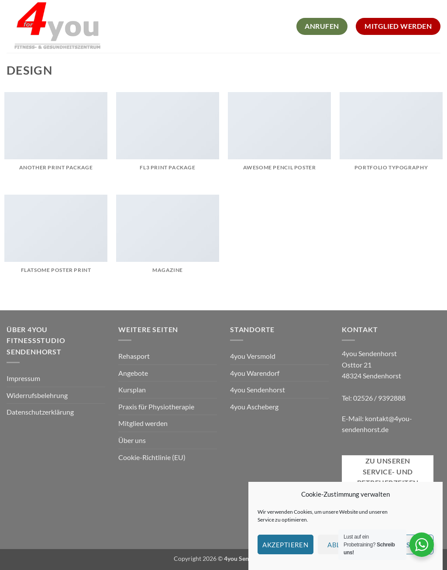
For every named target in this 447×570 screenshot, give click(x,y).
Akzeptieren (285, 552)
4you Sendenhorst (257, 389)
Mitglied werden (143, 423)
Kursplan (132, 389)
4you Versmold (252, 356)
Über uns (132, 440)
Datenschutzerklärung (40, 412)
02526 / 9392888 (379, 398)
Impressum (23, 378)
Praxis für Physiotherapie (156, 406)
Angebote (133, 373)
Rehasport (134, 356)
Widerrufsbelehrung (37, 395)
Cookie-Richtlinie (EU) (152, 457)
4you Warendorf (254, 373)
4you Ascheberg (254, 406)
